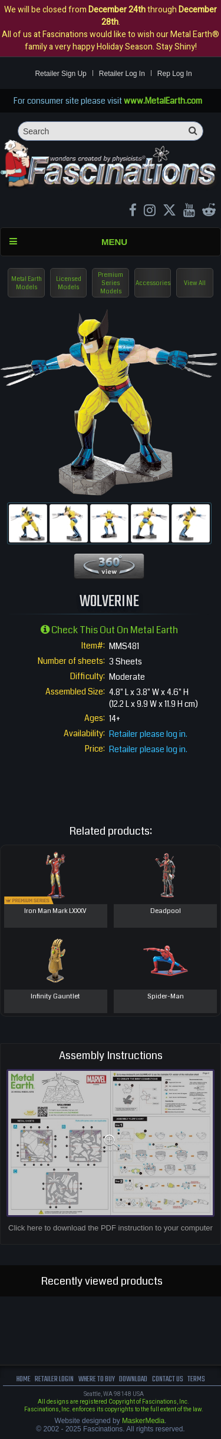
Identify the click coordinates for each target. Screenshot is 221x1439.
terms (196, 1379)
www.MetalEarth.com (163, 101)
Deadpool (165, 911)
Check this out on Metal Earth (109, 630)
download (133, 1379)
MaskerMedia (143, 1421)
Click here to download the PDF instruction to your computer (110, 1227)
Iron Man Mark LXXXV (55, 911)
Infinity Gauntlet (55, 996)
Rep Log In (174, 74)
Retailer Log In (122, 74)
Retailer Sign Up (60, 74)
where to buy (96, 1379)
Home (24, 1379)
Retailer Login (54, 1379)
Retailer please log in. (148, 734)
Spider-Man (165, 996)
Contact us (167, 1379)
